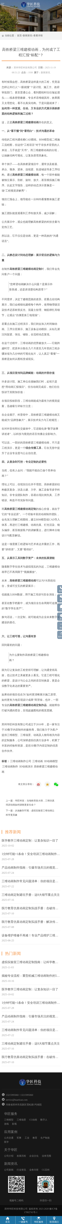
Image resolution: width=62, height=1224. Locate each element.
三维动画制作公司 (20, 761)
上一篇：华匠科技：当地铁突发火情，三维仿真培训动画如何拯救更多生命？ (30, 802)
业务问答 (34, 1170)
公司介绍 (8, 1156)
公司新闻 (8, 1170)
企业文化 (34, 1156)
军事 (19, 1138)
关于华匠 (10, 1150)
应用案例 (10, 1132)
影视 (14, 1124)
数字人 (43, 1120)
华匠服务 (10, 1114)
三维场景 (21, 1120)
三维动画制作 (10, 766)
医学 (6, 1142)
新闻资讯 (27, 35)
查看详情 (38, 35)
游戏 (6, 1124)
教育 (35, 1138)
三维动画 (37, 761)
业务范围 (46, 1156)
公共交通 (8, 1138)
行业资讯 (21, 1170)
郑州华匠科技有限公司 (25, 67)
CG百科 (46, 1170)
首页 (19, 35)
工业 (27, 1138)
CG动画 (33, 1120)
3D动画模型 (51, 761)
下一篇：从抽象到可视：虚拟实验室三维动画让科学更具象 (30, 812)
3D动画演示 (26, 766)
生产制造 (45, 1138)
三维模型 (8, 1120)
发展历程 (21, 1156)
